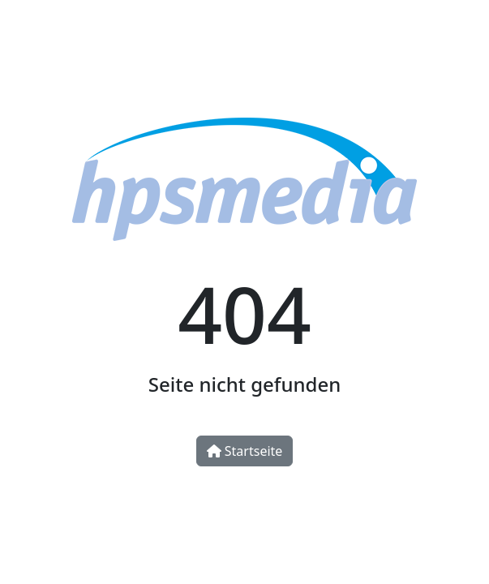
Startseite (245, 451)
